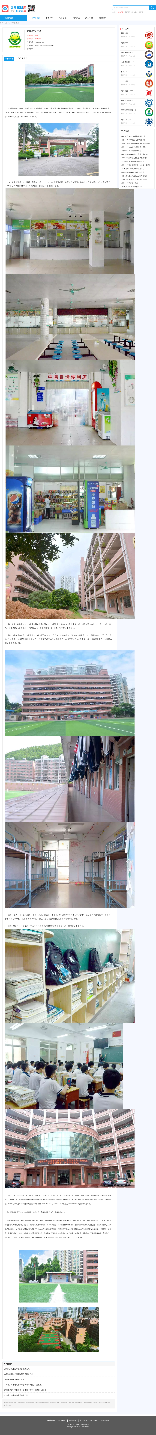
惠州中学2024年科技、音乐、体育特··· (135, 154)
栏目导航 (9, 18)
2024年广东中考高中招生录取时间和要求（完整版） (23, 1385)
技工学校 (89, 18)
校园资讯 (102, 18)
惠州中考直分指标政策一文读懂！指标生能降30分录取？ (25, 1390)
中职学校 (76, 18)
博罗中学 (124, 33)
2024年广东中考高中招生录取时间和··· (135, 158)
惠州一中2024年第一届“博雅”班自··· (134, 140)
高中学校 (62, 18)
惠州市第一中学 (127, 91)
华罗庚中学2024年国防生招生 (132, 187)
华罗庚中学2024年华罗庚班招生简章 (134, 179)
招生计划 (132, 37)
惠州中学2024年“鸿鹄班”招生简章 (134, 147)
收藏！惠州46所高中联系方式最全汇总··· (136, 143)
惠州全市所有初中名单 (130, 183)
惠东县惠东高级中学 (128, 110)
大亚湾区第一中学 (128, 62)
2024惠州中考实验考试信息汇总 (16, 1395)
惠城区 (121, 12)
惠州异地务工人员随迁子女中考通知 (134, 176)
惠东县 (134, 12)
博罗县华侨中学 (127, 100)
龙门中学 (124, 81)
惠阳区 (128, 12)
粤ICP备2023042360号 (82, 1425)
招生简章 (124, 37)
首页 (1, 23)
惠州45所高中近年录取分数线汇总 (17, 1369)
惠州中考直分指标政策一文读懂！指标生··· (137, 165)
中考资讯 (49, 18)
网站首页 (36, 18)
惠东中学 (124, 43)
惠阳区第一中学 (127, 52)
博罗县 (141, 12)
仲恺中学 (124, 72)
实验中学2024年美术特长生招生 (133, 161)
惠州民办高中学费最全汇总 (14, 1379)
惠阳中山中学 (126, 120)
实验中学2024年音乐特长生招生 (133, 172)
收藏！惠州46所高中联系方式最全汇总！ (19, 1374)
